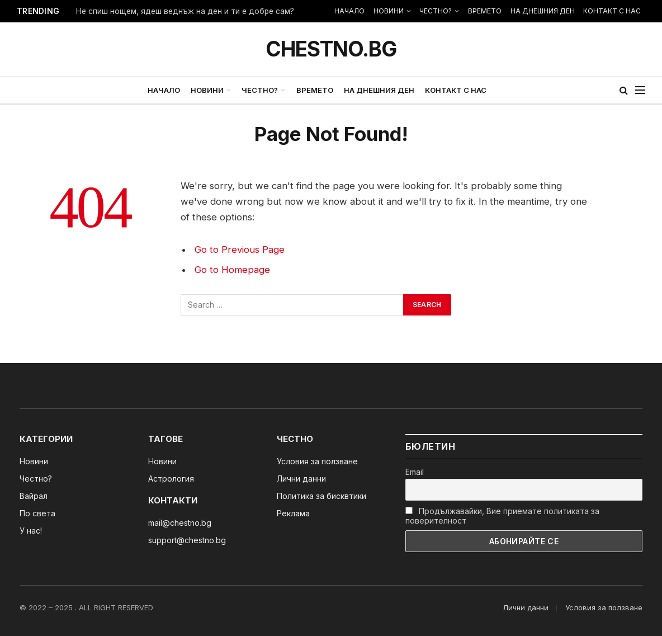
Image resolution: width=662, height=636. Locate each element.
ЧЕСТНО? (435, 11)
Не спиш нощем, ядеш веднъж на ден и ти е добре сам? (185, 11)
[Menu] (640, 90)
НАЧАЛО (349, 11)
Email (414, 472)
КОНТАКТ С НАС (612, 11)
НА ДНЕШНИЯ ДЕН (542, 11)
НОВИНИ (388, 11)
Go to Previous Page (240, 249)
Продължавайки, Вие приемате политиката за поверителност (502, 515)
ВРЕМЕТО (485, 11)
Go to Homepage (232, 269)
